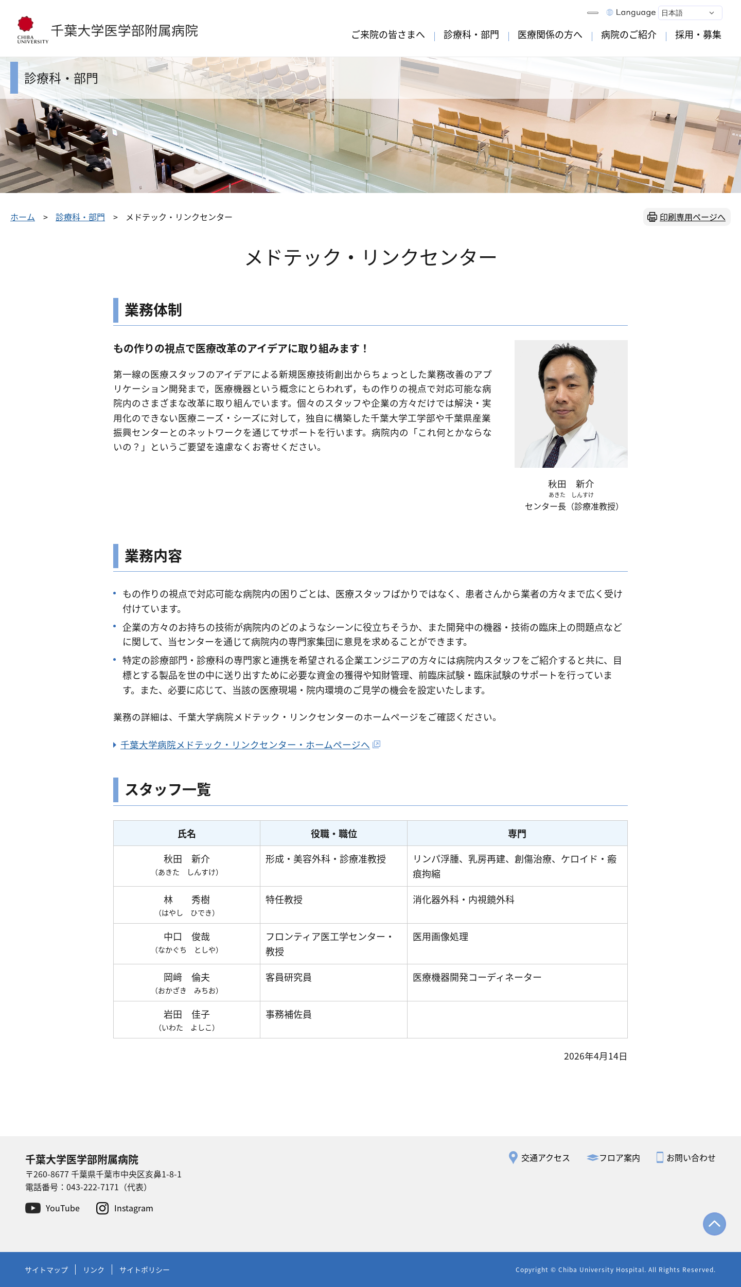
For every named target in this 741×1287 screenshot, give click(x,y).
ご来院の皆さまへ (388, 34)
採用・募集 (698, 34)
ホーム (22, 216)
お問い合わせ (691, 1157)
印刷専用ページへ (693, 216)
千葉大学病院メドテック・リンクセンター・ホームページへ (250, 744)
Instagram (133, 1208)
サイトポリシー (144, 1269)
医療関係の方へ (550, 34)
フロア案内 (619, 1157)
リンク (93, 1269)
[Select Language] (690, 13)
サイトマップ (46, 1269)
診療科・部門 (471, 34)
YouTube (63, 1208)
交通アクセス (545, 1157)
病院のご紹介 (629, 34)
